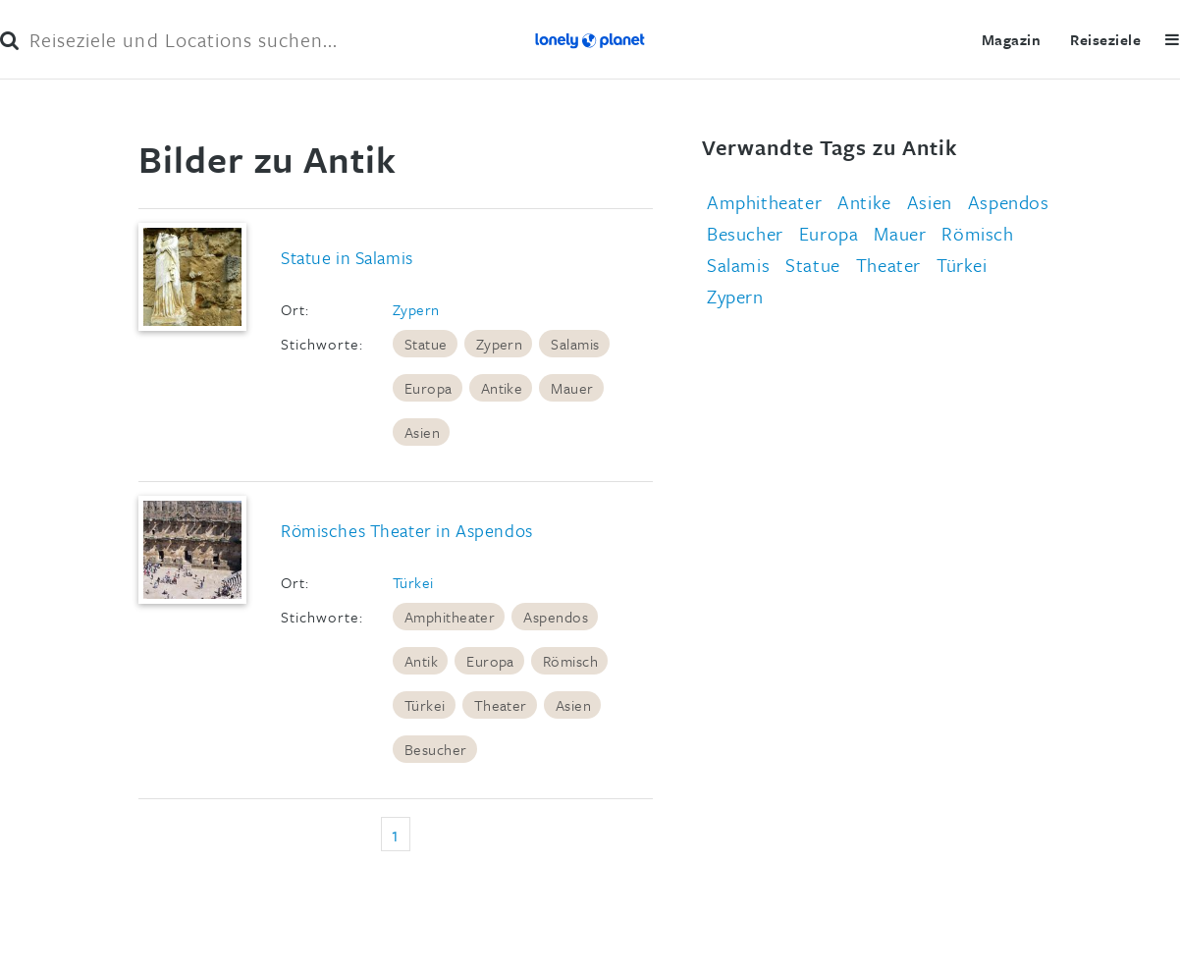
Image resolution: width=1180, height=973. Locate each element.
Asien (422, 432)
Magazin (1011, 39)
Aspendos (555, 616)
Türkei (413, 582)
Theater (500, 705)
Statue (426, 343)
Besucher (435, 749)
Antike (502, 388)
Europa (428, 388)
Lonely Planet (590, 39)
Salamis (575, 343)
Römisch (570, 661)
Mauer (572, 388)
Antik (421, 661)
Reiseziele (1105, 39)
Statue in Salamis (347, 257)
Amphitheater (450, 616)
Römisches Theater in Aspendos (407, 530)
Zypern (416, 309)
